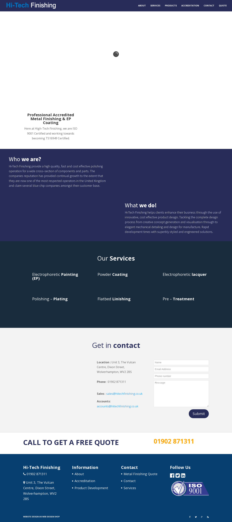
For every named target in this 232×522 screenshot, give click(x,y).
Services (155, 5)
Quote (223, 5)
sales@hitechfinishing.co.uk (124, 394)
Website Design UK (32, 516)
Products (171, 5)
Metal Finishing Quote (140, 474)
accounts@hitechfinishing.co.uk (117, 406)
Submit (199, 413)
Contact (209, 5)
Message (181, 393)
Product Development (91, 488)
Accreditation (190, 5)
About (142, 5)
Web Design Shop (51, 516)
